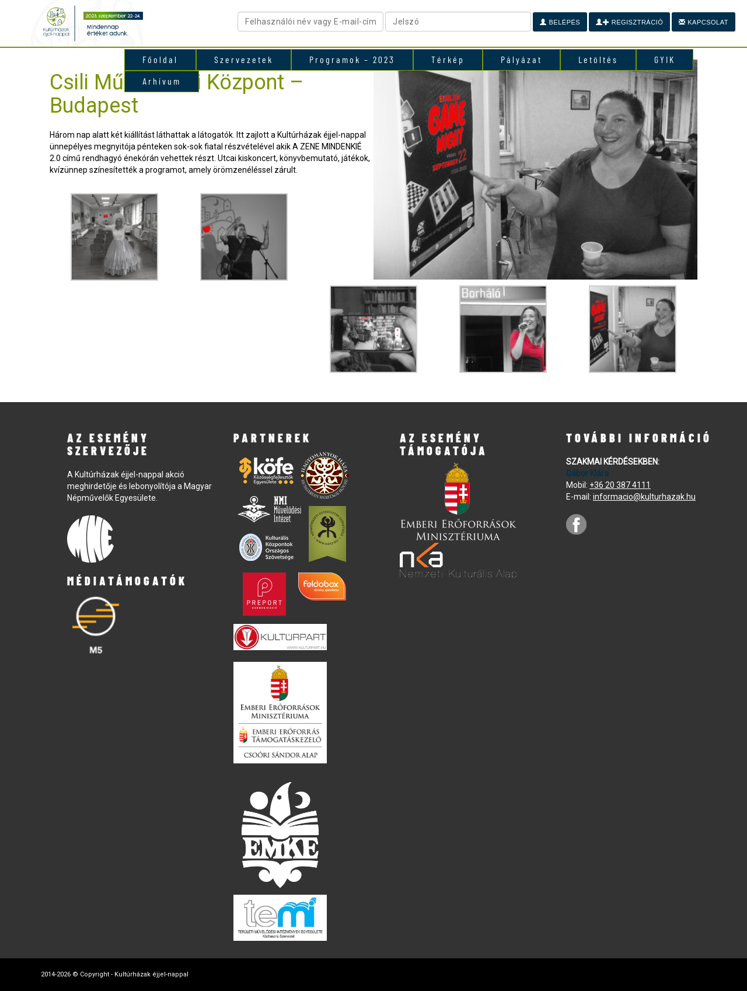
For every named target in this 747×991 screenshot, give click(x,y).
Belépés (560, 22)
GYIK (664, 59)
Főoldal (160, 59)
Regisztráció (629, 22)
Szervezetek (243, 59)
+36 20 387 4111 (620, 485)
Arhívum (161, 80)
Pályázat (521, 59)
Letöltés (598, 59)
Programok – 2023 (352, 59)
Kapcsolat (703, 22)
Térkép (448, 59)
